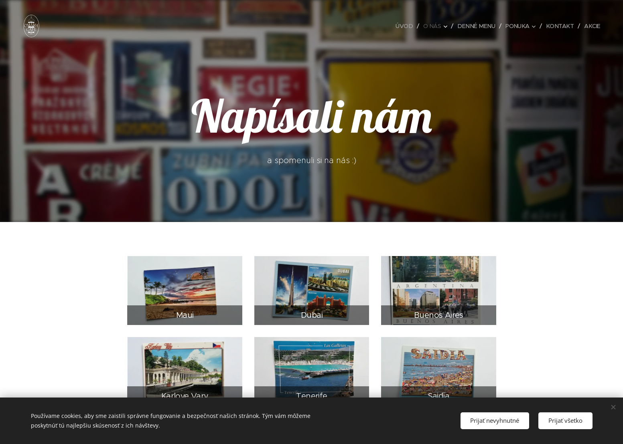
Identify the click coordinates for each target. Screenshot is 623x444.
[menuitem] (399, 26)
